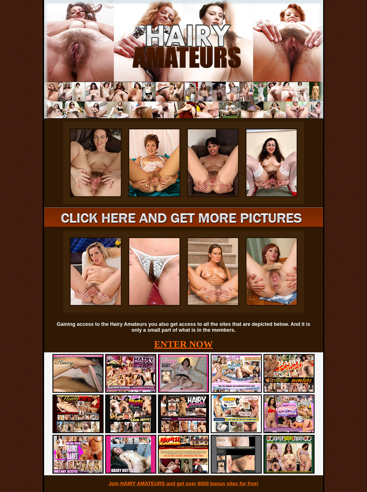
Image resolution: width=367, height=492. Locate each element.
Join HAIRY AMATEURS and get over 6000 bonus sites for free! (183, 483)
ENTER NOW (183, 344)
